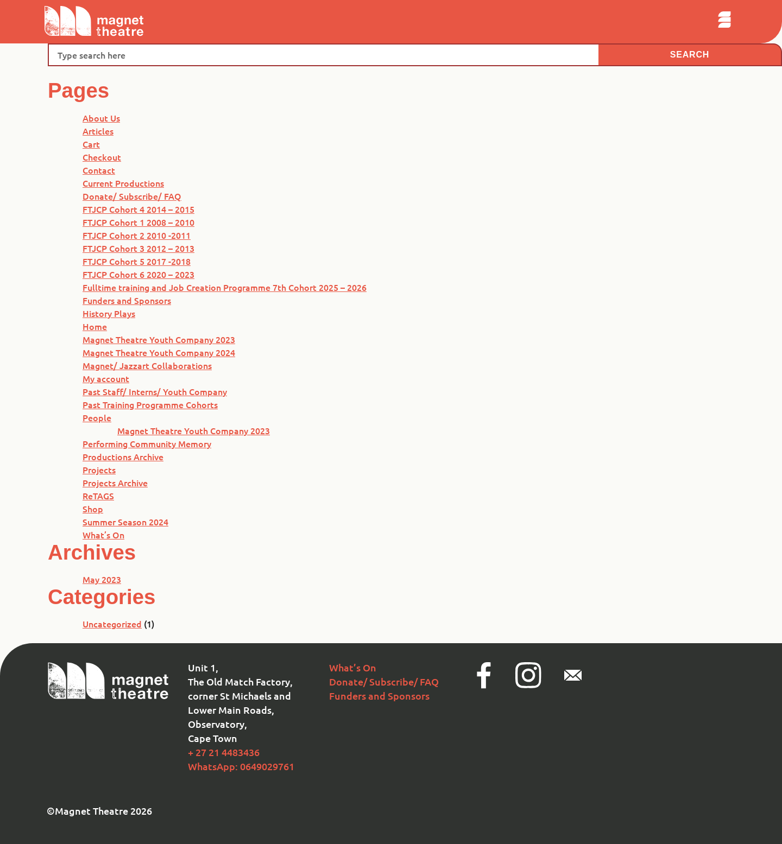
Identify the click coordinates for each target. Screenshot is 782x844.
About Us (101, 118)
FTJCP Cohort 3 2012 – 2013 (138, 248)
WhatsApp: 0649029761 (241, 766)
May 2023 (102, 579)
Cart (91, 144)
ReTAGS (98, 496)
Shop (93, 509)
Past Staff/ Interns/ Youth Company (155, 391)
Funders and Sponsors (127, 300)
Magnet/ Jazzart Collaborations (147, 365)
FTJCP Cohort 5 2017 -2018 (137, 261)
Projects (99, 469)
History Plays (109, 313)
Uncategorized (112, 624)
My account (106, 378)
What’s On (103, 535)
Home (95, 326)
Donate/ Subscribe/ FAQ (132, 196)
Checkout (102, 157)
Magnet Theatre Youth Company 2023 (159, 339)
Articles (98, 131)
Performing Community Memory (147, 443)
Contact (99, 170)
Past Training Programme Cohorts (150, 404)
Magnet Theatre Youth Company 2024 (159, 352)
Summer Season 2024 (125, 522)
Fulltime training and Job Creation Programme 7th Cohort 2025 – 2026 (225, 287)
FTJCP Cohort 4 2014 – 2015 (138, 209)
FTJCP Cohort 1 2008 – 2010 (138, 222)
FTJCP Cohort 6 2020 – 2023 (138, 274)
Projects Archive (115, 482)
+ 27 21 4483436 (224, 752)
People (97, 417)
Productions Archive (123, 456)
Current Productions (123, 183)
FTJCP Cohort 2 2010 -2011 (137, 235)
